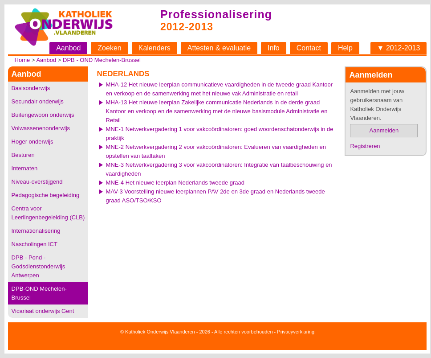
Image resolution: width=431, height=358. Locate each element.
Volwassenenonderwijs (41, 128)
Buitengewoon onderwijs (43, 114)
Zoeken (109, 48)
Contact (309, 48)
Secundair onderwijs (38, 101)
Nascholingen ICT (34, 244)
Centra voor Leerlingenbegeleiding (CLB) (48, 213)
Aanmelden (384, 130)
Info (274, 48)
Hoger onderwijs (32, 141)
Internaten (25, 168)
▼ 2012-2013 (398, 48)
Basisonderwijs (31, 88)
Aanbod (68, 48)
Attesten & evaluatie (219, 48)
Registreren (365, 146)
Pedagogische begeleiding (46, 195)
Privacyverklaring (295, 331)
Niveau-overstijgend (37, 181)
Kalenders (154, 48)
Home (22, 60)
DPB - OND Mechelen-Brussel (102, 60)
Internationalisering (36, 230)
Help (345, 48)
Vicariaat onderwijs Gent (43, 311)
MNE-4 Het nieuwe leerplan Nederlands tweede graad (175, 182)
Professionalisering (216, 14)
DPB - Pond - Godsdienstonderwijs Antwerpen (38, 266)
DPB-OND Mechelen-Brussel (39, 293)
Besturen (23, 155)
